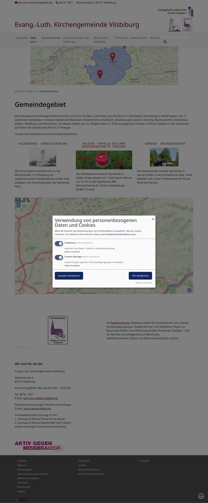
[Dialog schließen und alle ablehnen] (153, 217)
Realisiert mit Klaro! (144, 282)
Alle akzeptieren (140, 275)
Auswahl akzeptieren (69, 275)
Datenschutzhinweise (118, 234)
